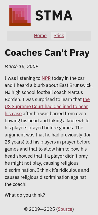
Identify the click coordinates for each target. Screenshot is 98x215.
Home (40, 35)
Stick (59, 35)
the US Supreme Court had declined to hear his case (47, 106)
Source (65, 209)
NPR (46, 78)
